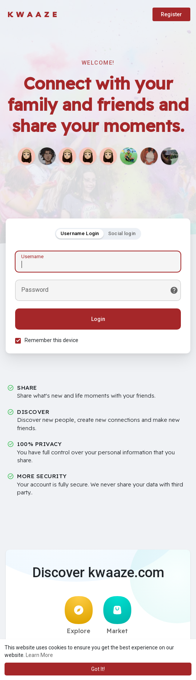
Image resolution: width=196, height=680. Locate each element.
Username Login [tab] (80, 233)
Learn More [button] (39, 655)
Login (98, 319)
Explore (79, 615)
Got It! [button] (98, 669)
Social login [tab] (122, 233)
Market (117, 615)
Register (171, 14)
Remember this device (51, 340)
